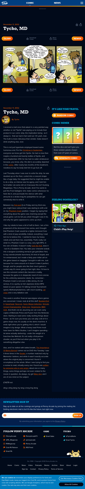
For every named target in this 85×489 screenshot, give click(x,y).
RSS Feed (28, 449)
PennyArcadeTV (30, 437)
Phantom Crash (15, 211)
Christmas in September (32, 150)
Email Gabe (48, 437)
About (68, 466)
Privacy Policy (60, 422)
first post (17, 205)
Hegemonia (36, 307)
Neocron (18, 304)
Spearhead (9, 304)
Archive (54, 466)
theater (22, 353)
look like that (37, 246)
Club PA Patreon (10, 449)
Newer (77, 38)
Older (7, 38)
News (24, 466)
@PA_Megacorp (10, 441)
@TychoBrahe (69, 437)
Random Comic (63, 114)
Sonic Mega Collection (32, 304)
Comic (16, 466)
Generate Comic (66, 156)
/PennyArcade (9, 437)
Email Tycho (69, 441)
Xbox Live (26, 307)
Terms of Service (57, 470)
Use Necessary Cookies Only (70, 478)
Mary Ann (38, 374)
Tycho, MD (16, 112)
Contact (33, 470)
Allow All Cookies (70, 484)
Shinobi (46, 304)
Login (75, 466)
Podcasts (38, 466)
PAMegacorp (9, 445)
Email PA (7, 452)
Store (62, 466)
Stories (46, 466)
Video (30, 466)
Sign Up (25, 470)
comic (10, 165)
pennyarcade (29, 441)
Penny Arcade (29, 445)
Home (10, 466)
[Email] (37, 416)
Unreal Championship (12, 307)
